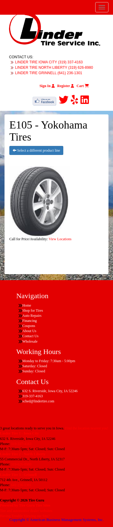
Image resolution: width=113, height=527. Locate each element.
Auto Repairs (32, 315)
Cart (83, 86)
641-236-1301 (21, 485)
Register (65, 86)
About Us (29, 331)
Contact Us (30, 336)
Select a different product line (36, 150)
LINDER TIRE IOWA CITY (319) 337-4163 (49, 62)
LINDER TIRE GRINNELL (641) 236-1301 (48, 73)
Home (26, 305)
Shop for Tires (32, 310)
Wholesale (30, 341)
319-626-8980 (21, 464)
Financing (29, 321)
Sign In (47, 86)
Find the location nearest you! (86, 428)
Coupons (28, 326)
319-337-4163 (21, 444)
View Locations (60, 239)
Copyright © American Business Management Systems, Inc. (56, 519)
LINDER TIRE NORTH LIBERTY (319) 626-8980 (54, 67)
